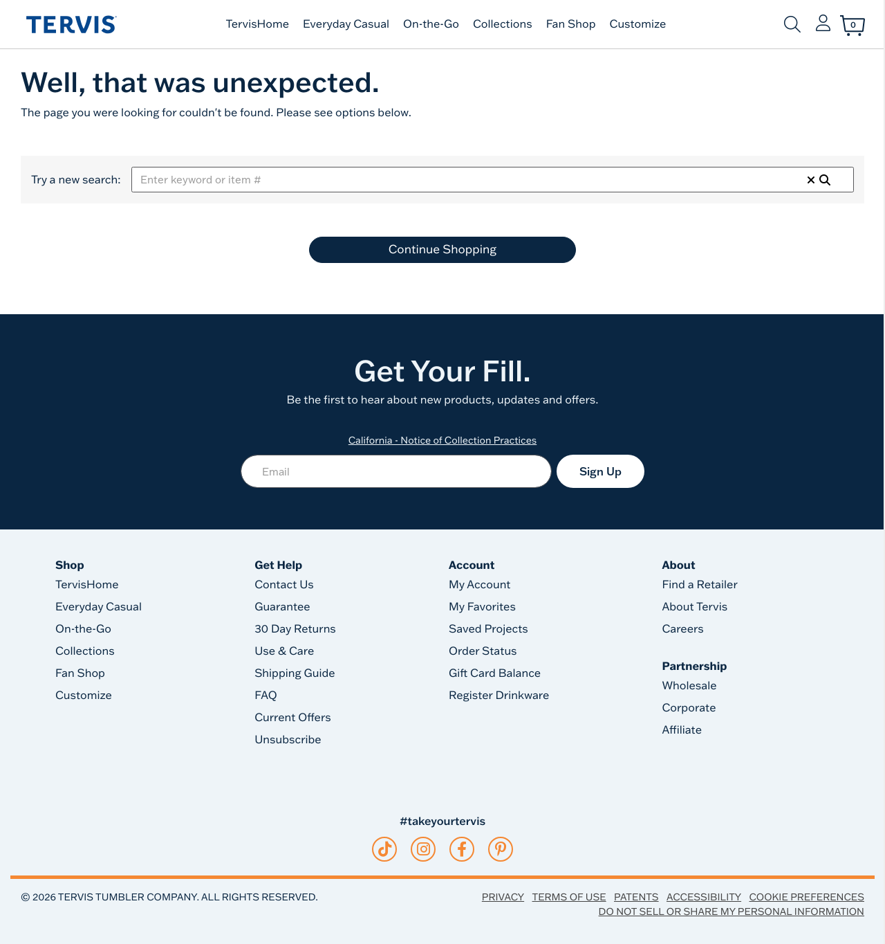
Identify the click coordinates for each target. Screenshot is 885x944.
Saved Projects (488, 629)
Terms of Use (569, 897)
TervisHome (258, 24)
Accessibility (704, 897)
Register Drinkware (499, 695)
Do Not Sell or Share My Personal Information (731, 911)
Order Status (483, 651)
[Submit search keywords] (792, 24)
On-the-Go (431, 24)
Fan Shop (571, 24)
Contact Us (284, 585)
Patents (636, 897)
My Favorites (482, 607)
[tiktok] (384, 849)
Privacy (503, 897)
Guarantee (282, 607)
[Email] (396, 471)
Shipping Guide (294, 673)
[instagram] (423, 849)
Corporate (689, 708)
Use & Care (284, 651)
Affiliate (682, 730)
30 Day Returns (295, 629)
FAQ (265, 695)
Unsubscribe (288, 740)
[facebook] (462, 849)
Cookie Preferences (806, 897)
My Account (480, 585)
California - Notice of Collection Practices (442, 440)
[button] (823, 24)
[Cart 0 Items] (852, 25)
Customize (638, 24)
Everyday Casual (346, 24)
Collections (502, 24)
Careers (682, 629)
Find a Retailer (699, 585)
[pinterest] (501, 849)
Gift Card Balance (495, 673)
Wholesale (689, 686)
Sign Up (600, 471)
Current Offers (292, 718)
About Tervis (694, 607)
